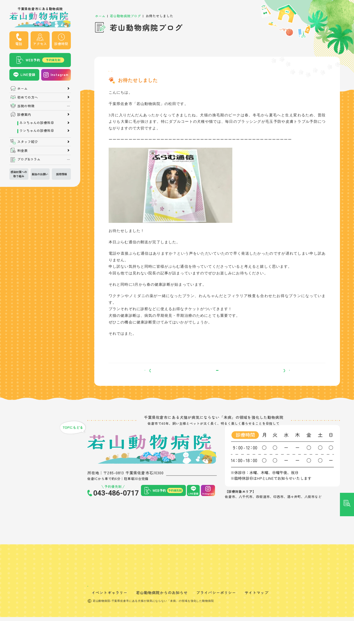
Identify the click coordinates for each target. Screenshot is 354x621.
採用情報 (61, 174)
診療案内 (24, 114)
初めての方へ (27, 97)
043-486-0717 (116, 505)
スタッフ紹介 (27, 141)
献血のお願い (40, 174)
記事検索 (347, 273)
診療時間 (61, 43)
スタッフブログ (122, 73)
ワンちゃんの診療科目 (37, 130)
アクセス (40, 43)
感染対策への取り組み (19, 174)
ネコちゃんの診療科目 (37, 122)
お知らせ (147, 73)
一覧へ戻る (217, 379)
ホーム (22, 88)
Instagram (59, 74)
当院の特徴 (26, 105)
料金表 (22, 150)
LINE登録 (27, 74)
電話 (18, 43)
